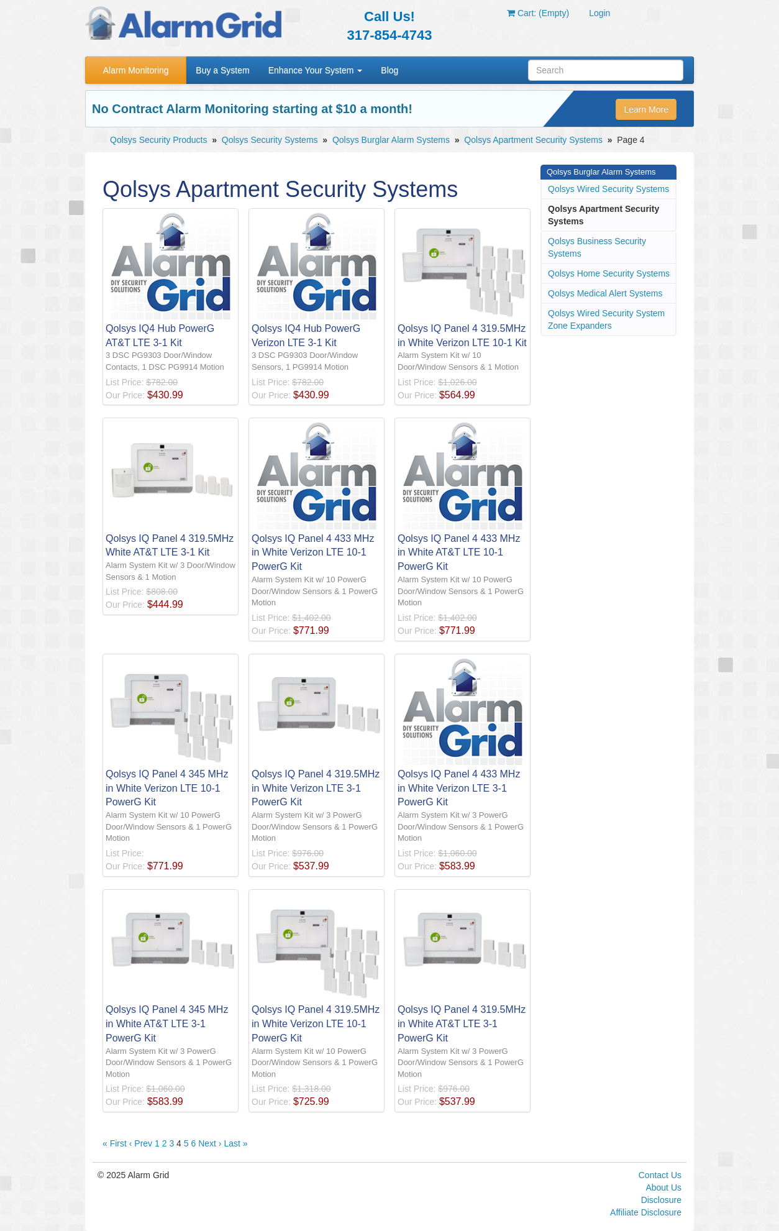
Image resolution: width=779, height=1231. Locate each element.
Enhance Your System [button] (315, 70)
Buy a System (222, 70)
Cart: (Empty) (538, 13)
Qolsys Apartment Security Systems (533, 140)
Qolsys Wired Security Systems (608, 189)
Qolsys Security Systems (270, 140)
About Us (663, 1187)
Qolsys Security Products (158, 140)
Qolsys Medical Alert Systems (605, 293)
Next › (209, 1143)
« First (114, 1143)
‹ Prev (140, 1143)
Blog (389, 70)
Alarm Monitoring (136, 70)
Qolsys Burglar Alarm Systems (391, 140)
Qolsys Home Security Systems (609, 273)
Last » (235, 1143)
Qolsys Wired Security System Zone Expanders (606, 319)
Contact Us (660, 1175)
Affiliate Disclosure (645, 1212)
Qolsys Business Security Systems (597, 247)
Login (599, 13)
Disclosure (661, 1200)
